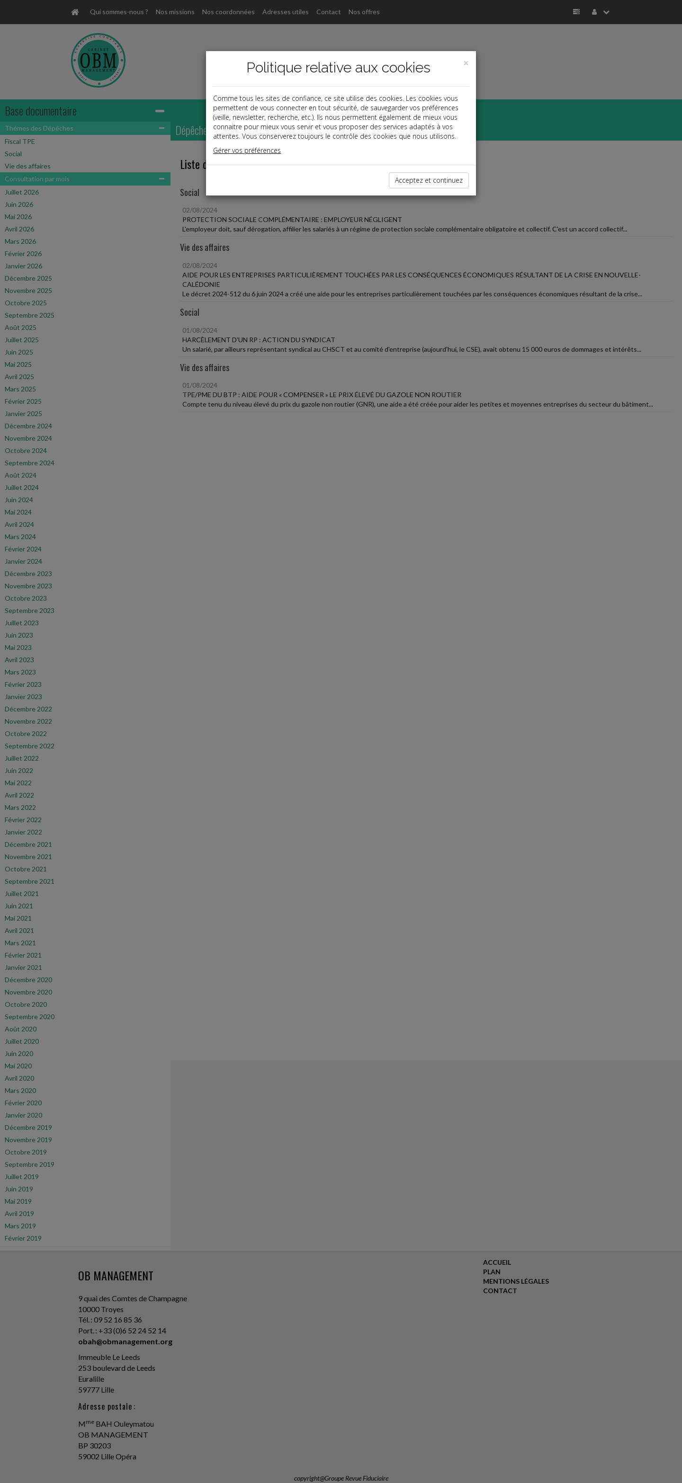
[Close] (466, 63)
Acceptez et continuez (429, 180)
